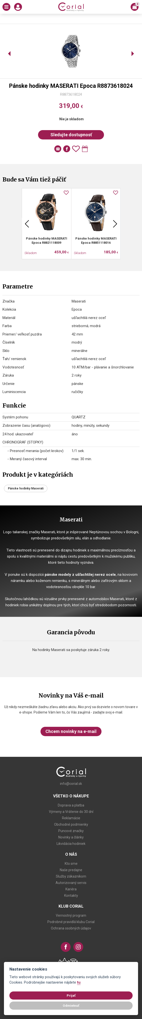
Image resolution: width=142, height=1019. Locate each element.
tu (79, 982)
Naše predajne (71, 870)
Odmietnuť (71, 1005)
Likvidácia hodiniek (71, 844)
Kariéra (71, 889)
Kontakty (71, 895)
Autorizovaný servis (71, 883)
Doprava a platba (71, 805)
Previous (27, 224)
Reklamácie (71, 818)
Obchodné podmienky (71, 824)
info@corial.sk (71, 784)
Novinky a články (71, 837)
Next (115, 224)
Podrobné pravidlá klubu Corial (71, 922)
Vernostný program (71, 915)
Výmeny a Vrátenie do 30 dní (71, 812)
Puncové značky (71, 831)
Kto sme (71, 864)
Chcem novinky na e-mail (71, 731)
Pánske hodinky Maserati (25, 488)
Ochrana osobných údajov (71, 928)
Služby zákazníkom (71, 876)
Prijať (71, 995)
